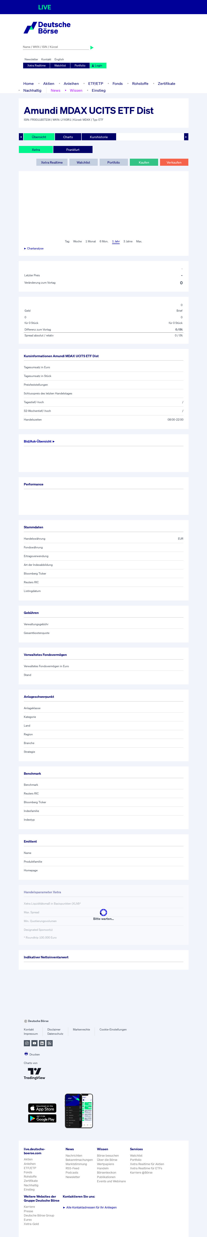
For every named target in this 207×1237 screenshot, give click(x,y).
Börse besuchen (108, 1156)
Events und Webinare (111, 1181)
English (59, 59)
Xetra (36, 149)
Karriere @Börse (141, 1173)
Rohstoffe (140, 83)
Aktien (48, 83)
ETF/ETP (95, 83)
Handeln (103, 1168)
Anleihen (71, 83)
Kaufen (144, 162)
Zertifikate (166, 83)
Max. (139, 241)
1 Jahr (116, 241)
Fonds (118, 83)
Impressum (31, 1033)
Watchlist (60, 65)
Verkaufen (174, 162)
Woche (77, 241)
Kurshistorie (99, 137)
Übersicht (39, 137)
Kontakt (46, 59)
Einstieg (99, 90)
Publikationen (106, 1177)
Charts (68, 137)
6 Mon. (104, 241)
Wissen (76, 90)
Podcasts (72, 1173)
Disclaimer (53, 1029)
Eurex (28, 1220)
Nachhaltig (32, 90)
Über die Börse (107, 1160)
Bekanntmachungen (79, 1160)
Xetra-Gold (31, 1224)
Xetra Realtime (36, 65)
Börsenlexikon (106, 1173)
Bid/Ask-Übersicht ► (39, 441)
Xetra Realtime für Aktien (147, 1164)
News (55, 90)
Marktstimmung (76, 1164)
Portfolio (80, 65)
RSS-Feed (72, 1168)
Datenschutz (55, 1033)
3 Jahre (127, 241)
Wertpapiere (105, 1164)
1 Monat (90, 241)
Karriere (29, 1207)
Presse (28, 1211)
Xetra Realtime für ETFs (146, 1168)
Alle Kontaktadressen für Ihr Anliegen (90, 1207)
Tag (67, 241)
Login (96, 65)
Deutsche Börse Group (39, 1215)
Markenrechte (81, 1029)
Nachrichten (74, 1156)
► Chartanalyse (34, 248)
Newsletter (31, 59)
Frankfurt (73, 149)
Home (28, 83)
